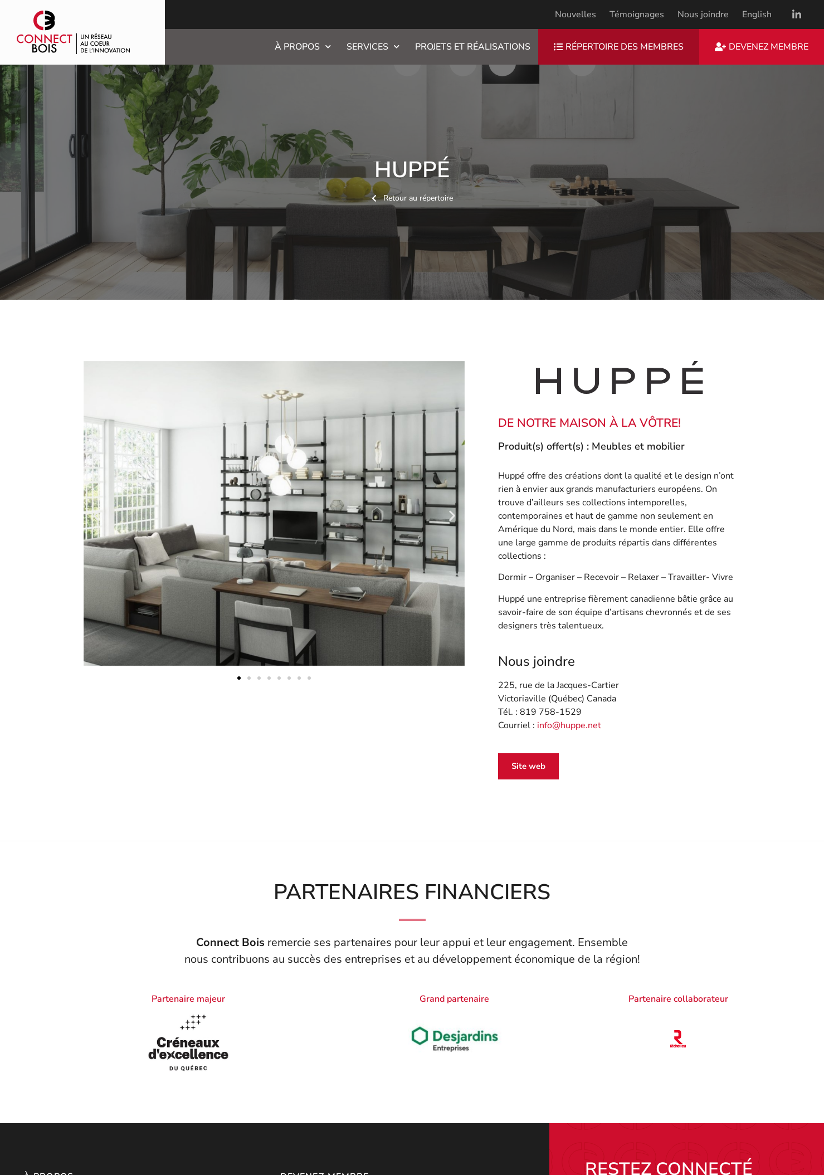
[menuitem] (756, 14)
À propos (303, 46)
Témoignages (637, 14)
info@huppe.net (569, 725)
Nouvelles (575, 14)
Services (373, 46)
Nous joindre (703, 14)
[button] (96, 515)
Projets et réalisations (472, 47)
